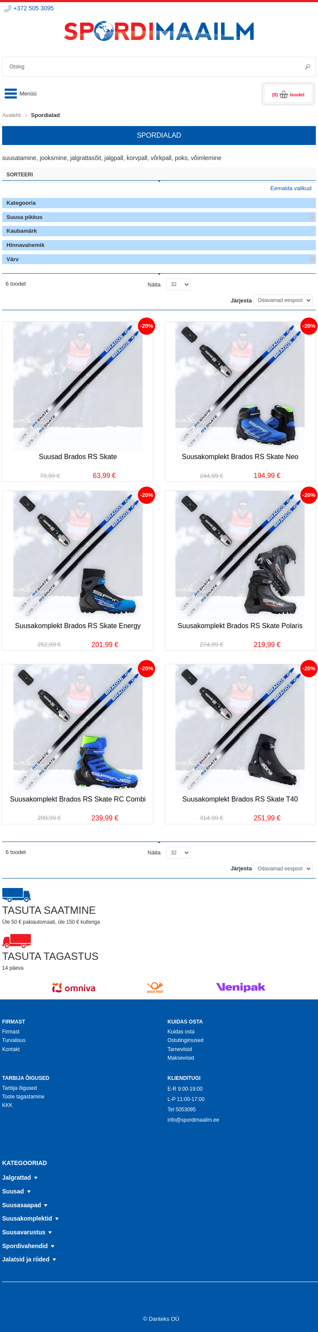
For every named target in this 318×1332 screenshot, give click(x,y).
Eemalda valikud (291, 188)
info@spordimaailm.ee (193, 1120)
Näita (154, 284)
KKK (7, 1105)
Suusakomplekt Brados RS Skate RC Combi (78, 799)
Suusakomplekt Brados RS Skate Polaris (240, 625)
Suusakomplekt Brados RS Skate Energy (78, 625)
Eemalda (312, 217)
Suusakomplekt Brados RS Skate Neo (240, 456)
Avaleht (11, 115)
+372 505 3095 (33, 8)
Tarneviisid (180, 1049)
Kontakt (11, 1049)
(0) (288, 94)
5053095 (185, 1110)
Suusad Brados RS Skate (78, 456)
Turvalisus (13, 1040)
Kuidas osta (181, 1032)
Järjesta (241, 300)
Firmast (10, 1032)
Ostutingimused (185, 1040)
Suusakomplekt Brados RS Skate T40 (240, 799)
